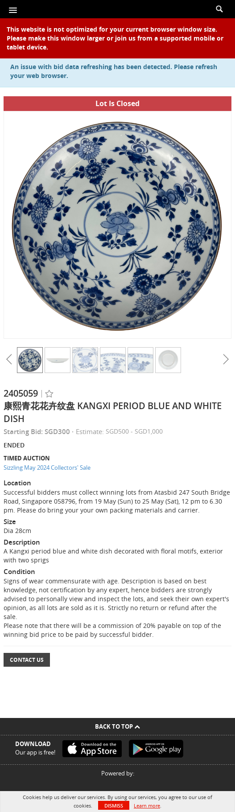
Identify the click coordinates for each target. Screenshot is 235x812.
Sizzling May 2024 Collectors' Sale (47, 467)
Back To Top (117, 726)
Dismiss (113, 805)
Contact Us (27, 660)
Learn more (147, 805)
